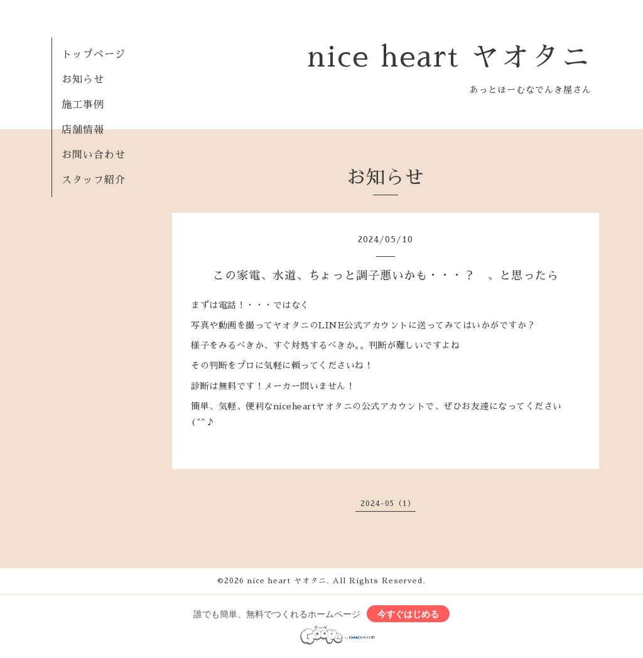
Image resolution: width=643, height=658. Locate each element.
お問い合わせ (94, 155)
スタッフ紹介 (94, 180)
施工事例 (83, 105)
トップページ (94, 55)
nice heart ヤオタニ (450, 57)
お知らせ (83, 80)
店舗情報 (83, 130)
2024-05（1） (388, 503)
